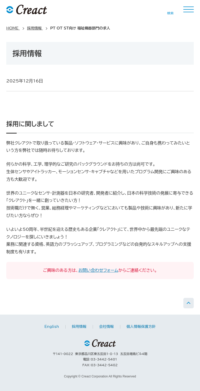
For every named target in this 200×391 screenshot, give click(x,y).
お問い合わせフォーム (98, 270)
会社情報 (106, 326)
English (51, 326)
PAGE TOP (188, 303)
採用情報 (79, 326)
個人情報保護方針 (141, 326)
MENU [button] (188, 9)
